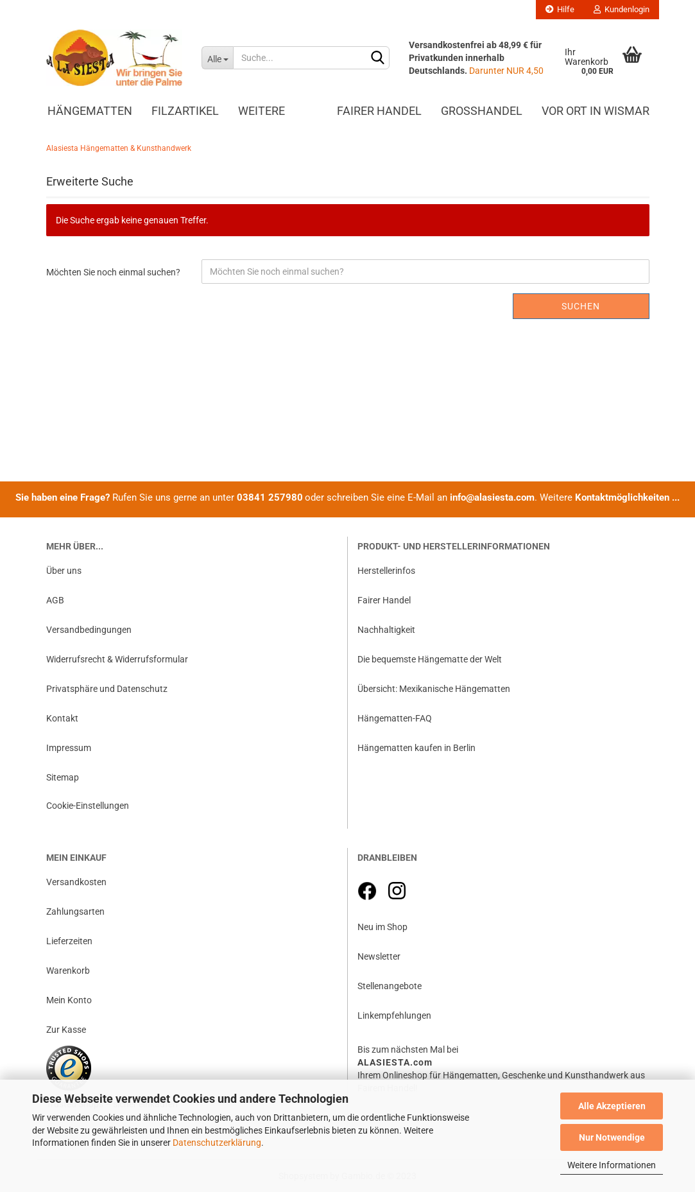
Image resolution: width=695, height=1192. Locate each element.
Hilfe (559, 9)
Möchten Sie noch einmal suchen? (113, 272)
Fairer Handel (379, 110)
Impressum (68, 748)
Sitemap (62, 777)
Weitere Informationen (611, 1165)
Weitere (261, 110)
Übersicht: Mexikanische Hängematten (433, 689)
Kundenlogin (621, 9)
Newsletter (378, 956)
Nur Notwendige (612, 1137)
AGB (55, 600)
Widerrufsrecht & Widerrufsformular (117, 659)
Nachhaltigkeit (386, 630)
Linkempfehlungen (394, 1015)
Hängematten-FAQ (394, 718)
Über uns (64, 571)
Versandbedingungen (89, 630)
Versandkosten (76, 882)
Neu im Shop (382, 927)
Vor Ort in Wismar (595, 110)
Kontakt (62, 718)
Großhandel (481, 110)
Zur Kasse (66, 1029)
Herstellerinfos (386, 571)
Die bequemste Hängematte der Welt (429, 659)
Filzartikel (185, 110)
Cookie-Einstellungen (87, 805)
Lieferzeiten (69, 941)
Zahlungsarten (75, 911)
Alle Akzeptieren (612, 1106)
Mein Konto (69, 1000)
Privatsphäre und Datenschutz (106, 689)
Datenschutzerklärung (217, 1142)
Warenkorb (68, 970)
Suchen (581, 306)
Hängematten (89, 110)
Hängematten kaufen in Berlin (416, 748)
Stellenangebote (389, 986)
